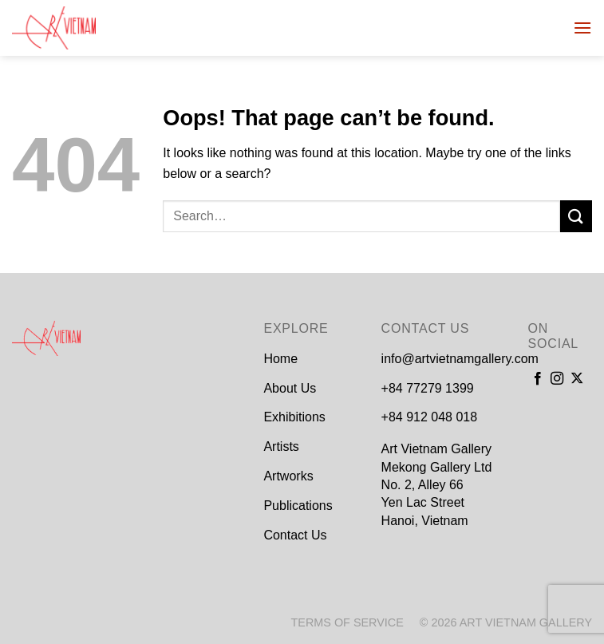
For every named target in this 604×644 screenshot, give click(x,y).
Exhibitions (294, 417)
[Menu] (582, 27)
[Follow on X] (576, 379)
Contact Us (294, 535)
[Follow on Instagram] (557, 379)
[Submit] (576, 215)
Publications (297, 505)
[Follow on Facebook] (537, 379)
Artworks (288, 476)
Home (280, 358)
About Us (289, 388)
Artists (280, 446)
